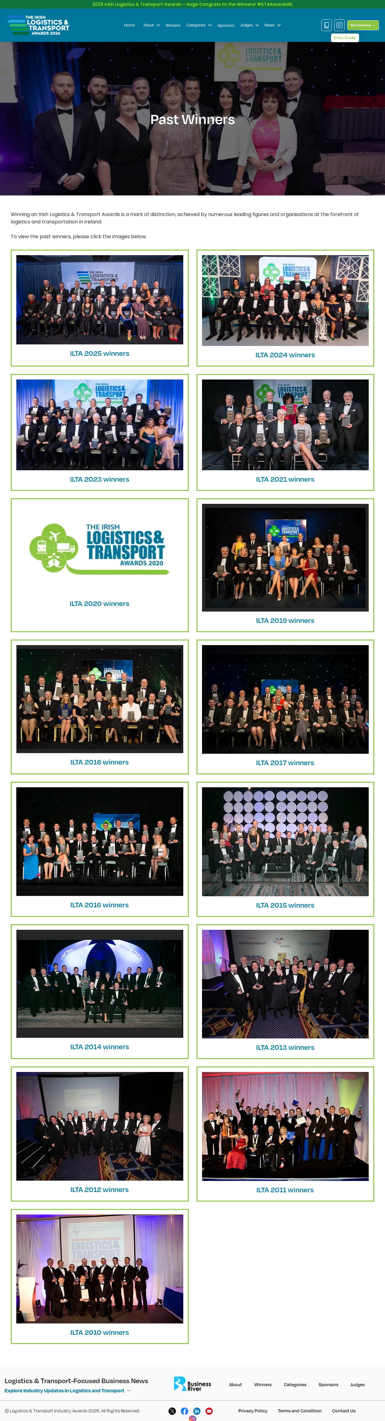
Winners (173, 25)
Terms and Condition (300, 1410)
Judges (249, 25)
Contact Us (343, 1410)
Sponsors (225, 25)
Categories (198, 25)
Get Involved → (363, 25)
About (151, 25)
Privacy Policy (253, 1410)
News (272, 25)
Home (129, 25)
